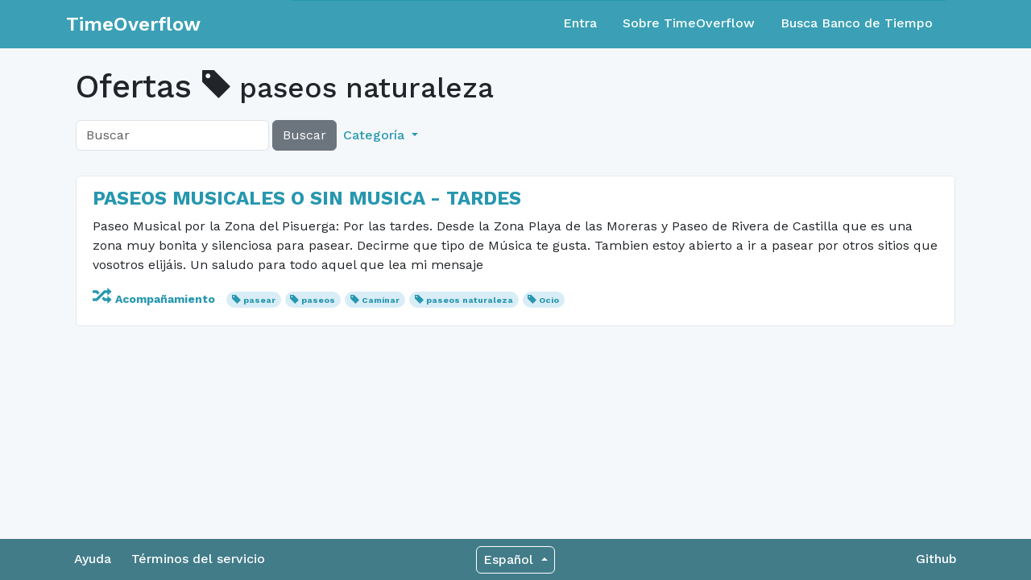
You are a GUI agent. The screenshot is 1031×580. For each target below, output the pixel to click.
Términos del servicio (198, 558)
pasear (259, 300)
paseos (318, 300)
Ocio (549, 300)
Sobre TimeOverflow (689, 23)
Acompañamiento (155, 298)
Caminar (381, 300)
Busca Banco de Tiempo (856, 23)
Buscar (304, 135)
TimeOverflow (133, 24)
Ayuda (92, 558)
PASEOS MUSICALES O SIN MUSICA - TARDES (307, 198)
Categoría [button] (375, 135)
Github (936, 558)
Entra (580, 23)
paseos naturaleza (469, 300)
